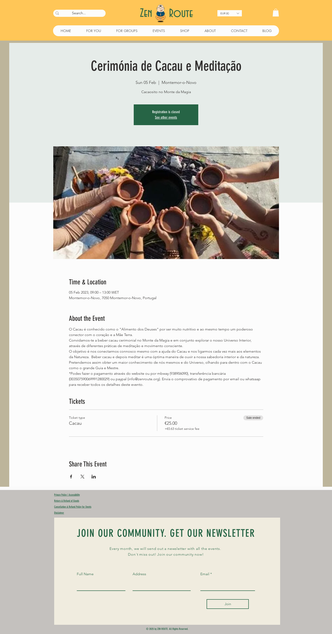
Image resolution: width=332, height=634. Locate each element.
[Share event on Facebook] (71, 476)
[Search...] (79, 13)
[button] (229, 13)
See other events (166, 117)
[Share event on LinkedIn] (94, 476)
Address (139, 574)
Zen (147, 13)
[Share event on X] (82, 476)
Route (181, 13)
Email (204, 574)
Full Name (85, 574)
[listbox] (229, 13)
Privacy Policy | (61, 494)
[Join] (228, 604)
